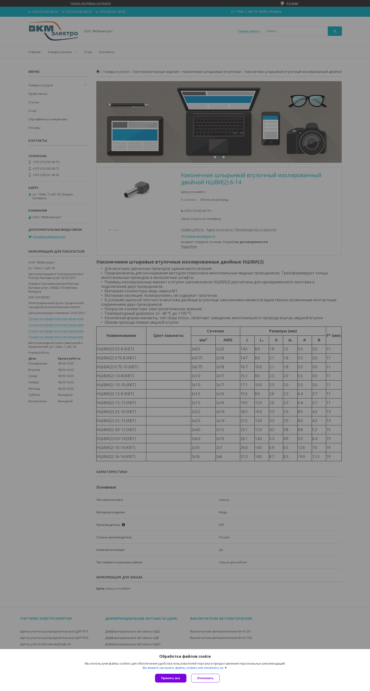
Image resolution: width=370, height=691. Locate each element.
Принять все (170, 678)
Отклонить (205, 678)
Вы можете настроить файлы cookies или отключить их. (183, 668)
